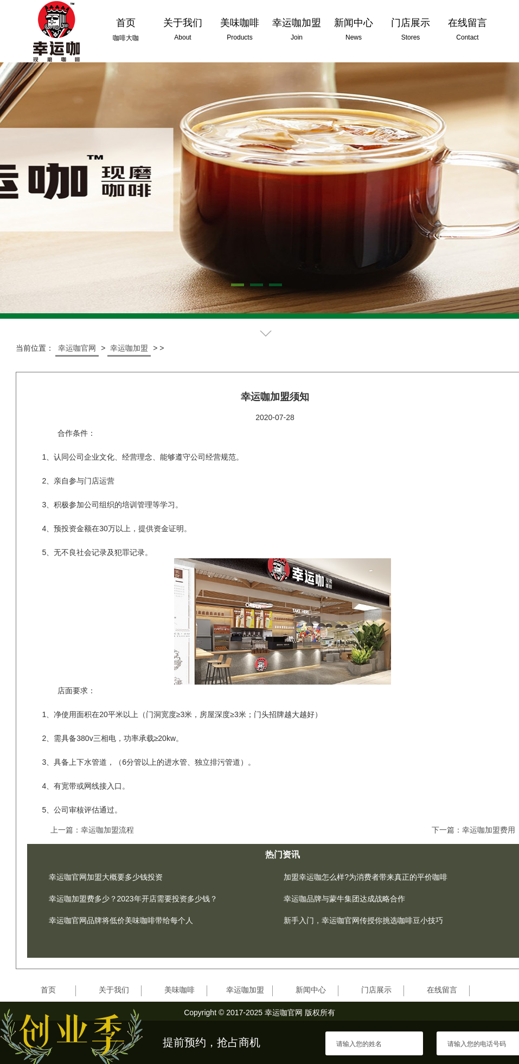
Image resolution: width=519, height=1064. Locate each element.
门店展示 (376, 989)
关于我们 (114, 989)
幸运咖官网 (77, 348)
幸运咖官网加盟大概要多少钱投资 (106, 877)
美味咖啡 (179, 989)
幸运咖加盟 (129, 348)
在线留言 (442, 989)
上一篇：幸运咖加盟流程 (92, 830)
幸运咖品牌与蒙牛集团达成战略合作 (344, 898)
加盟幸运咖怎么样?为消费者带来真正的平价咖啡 (365, 877)
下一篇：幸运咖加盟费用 (473, 830)
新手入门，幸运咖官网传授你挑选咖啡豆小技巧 (363, 920)
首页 (48, 989)
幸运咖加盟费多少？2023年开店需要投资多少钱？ (133, 898)
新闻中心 (311, 989)
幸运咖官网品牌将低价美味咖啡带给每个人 (121, 920)
